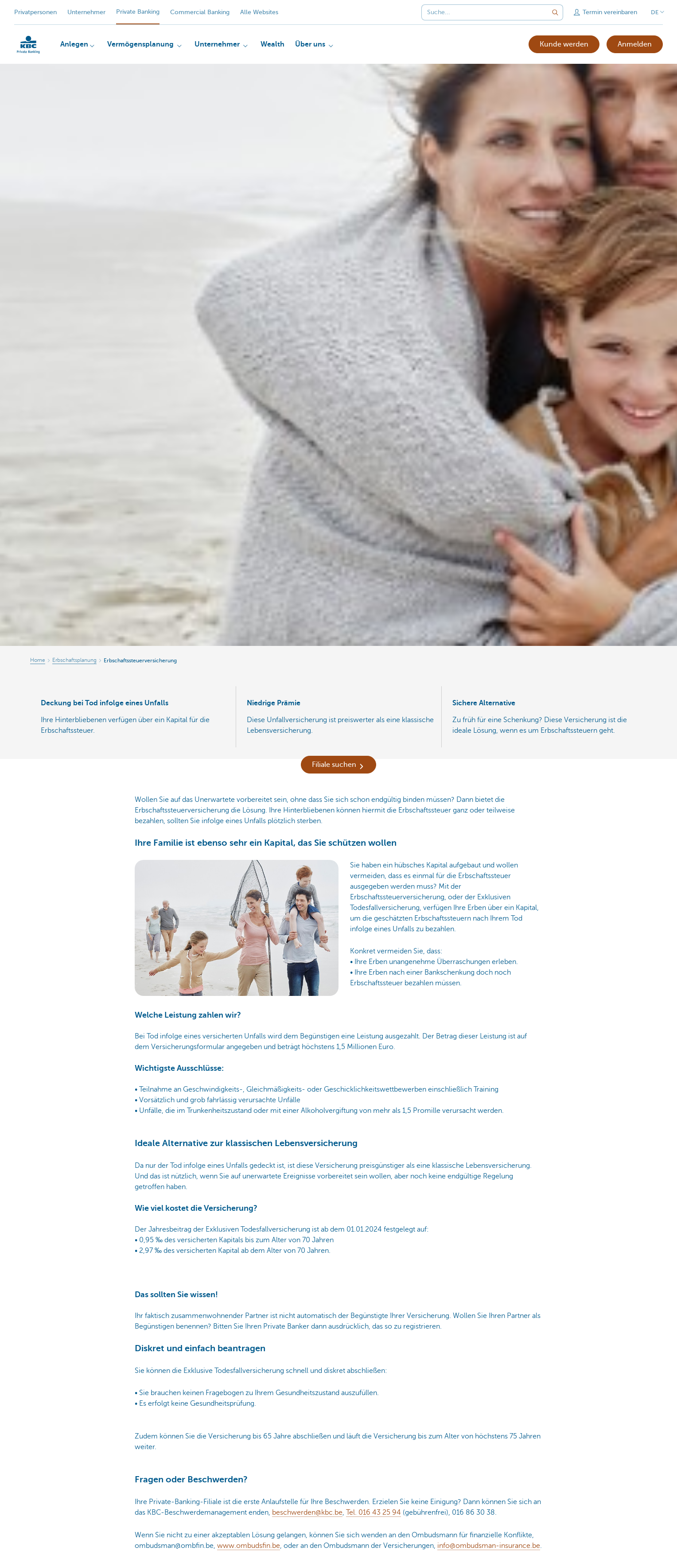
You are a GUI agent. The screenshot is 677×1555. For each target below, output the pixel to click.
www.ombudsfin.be (248, 1546)
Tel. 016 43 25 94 (373, 1512)
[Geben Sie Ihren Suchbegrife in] (555, 12)
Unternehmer (86, 12)
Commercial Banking (200, 12)
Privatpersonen (35, 12)
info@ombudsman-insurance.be (488, 1546)
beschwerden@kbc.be (307, 1512)
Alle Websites (259, 12)
